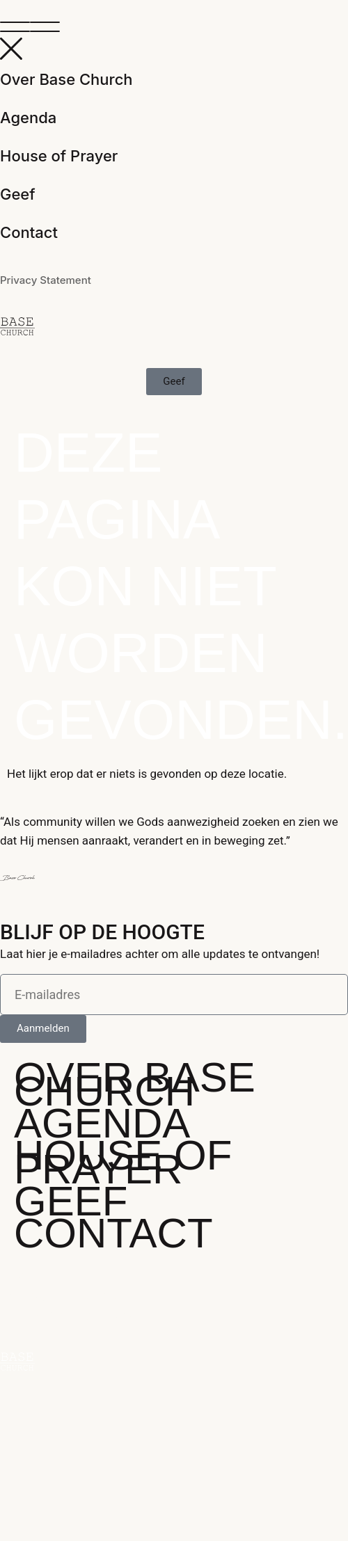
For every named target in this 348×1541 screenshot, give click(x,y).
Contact (29, 232)
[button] (174, 28)
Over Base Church (66, 79)
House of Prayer (59, 156)
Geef (17, 194)
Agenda (28, 118)
